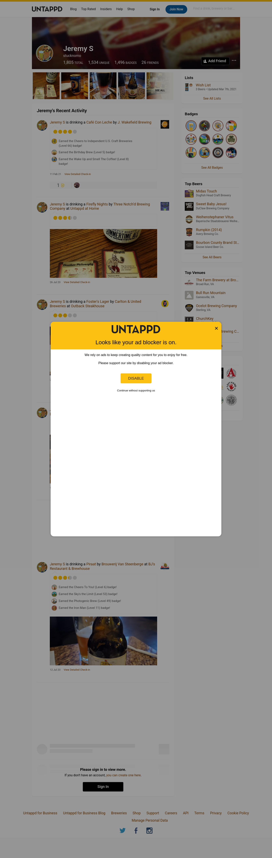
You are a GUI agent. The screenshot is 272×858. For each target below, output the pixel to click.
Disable (136, 378)
